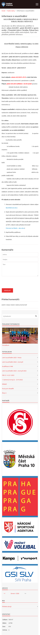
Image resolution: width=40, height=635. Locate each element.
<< (4, 593)
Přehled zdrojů (6, 606)
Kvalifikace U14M (7, 366)
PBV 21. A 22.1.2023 (8, 375)
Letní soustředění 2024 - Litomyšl (12, 362)
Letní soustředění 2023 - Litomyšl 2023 (14, 371)
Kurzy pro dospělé (8, 388)
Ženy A (4, 393)
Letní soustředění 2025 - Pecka (11, 358)
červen (13, 593)
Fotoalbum (5, 345)
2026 (17, 593)
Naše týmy (11, 11)
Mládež (4, 384)
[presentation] (18, 283)
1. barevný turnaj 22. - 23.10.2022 (12, 380)
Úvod (3, 11)
